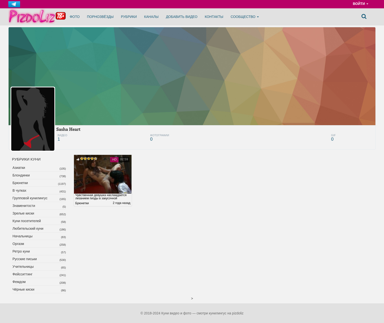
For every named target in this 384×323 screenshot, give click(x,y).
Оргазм (18, 244)
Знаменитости (23, 206)
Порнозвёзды (100, 17)
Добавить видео (181, 17)
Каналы (151, 17)
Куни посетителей (26, 221)
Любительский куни (27, 228)
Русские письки (24, 259)
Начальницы (22, 236)
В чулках (19, 190)
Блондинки (21, 175)
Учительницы (23, 267)
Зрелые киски (23, 213)
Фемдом (19, 282)
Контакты (214, 17)
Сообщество (245, 17)
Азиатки (18, 168)
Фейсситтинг (22, 274)
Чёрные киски (23, 289)
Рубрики (129, 17)
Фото (75, 17)
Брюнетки (20, 183)
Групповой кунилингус (30, 198)
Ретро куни (21, 251)
